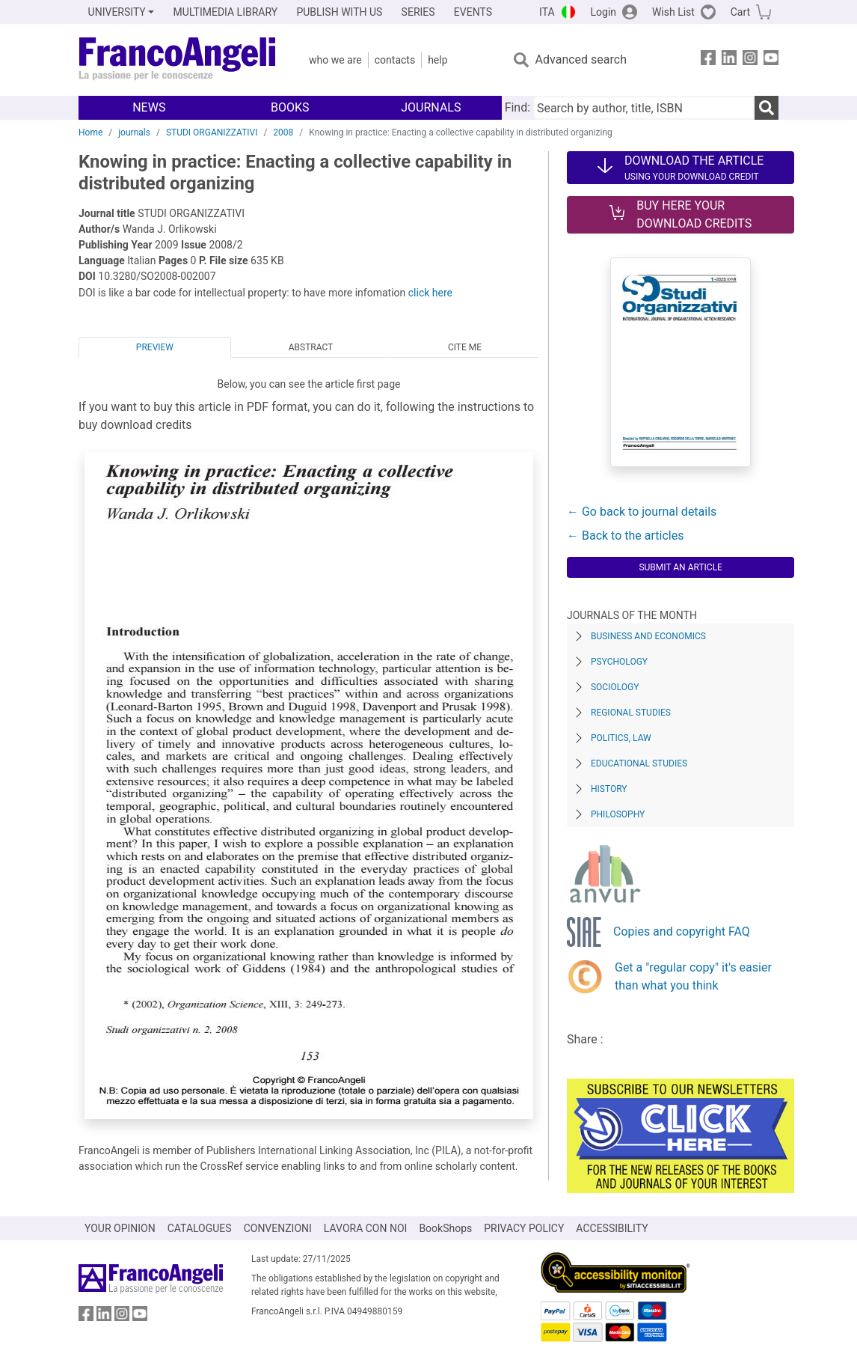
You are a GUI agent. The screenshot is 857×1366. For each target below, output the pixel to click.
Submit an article (680, 567)
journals (134, 132)
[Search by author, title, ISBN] (644, 108)
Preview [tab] (154, 347)
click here (430, 293)
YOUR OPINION (120, 1228)
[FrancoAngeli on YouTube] (771, 60)
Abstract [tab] (311, 347)
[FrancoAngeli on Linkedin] (729, 60)
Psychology (619, 661)
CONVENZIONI (278, 1228)
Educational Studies (639, 763)
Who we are (335, 60)
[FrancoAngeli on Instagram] (750, 60)
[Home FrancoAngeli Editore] (178, 59)
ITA (547, 12)
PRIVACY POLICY (524, 1228)
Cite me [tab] (465, 347)
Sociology (615, 687)
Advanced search (581, 59)
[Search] (766, 108)
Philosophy (618, 814)
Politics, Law (621, 738)
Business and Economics (648, 636)
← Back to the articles (625, 535)
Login (604, 12)
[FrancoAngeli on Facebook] (708, 60)
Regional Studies (631, 712)
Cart (740, 12)
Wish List (673, 12)
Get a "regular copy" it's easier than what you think (693, 976)
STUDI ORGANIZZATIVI (212, 132)
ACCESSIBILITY (612, 1228)
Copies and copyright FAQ (681, 931)
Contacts (395, 60)
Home (90, 132)
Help (437, 60)
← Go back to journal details (641, 511)
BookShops (445, 1228)
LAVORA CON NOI (366, 1228)
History (609, 789)
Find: (517, 107)
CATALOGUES (200, 1228)
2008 (283, 132)
